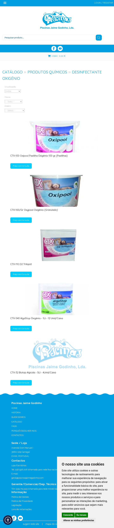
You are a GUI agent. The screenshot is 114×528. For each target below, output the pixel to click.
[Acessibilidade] (8, 520)
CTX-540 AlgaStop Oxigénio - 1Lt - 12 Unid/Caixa (36, 318)
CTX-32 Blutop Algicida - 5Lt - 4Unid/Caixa (33, 372)
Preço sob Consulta (21, 166)
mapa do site (52, 524)
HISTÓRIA (16, 412)
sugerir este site (31, 524)
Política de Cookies (20, 497)
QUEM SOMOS (18, 417)
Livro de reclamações (21, 509)
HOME (14, 408)
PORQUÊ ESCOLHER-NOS (23, 431)
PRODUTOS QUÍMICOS (47, 72)
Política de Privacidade (22, 501)
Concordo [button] (68, 515)
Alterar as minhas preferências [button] (78, 520)
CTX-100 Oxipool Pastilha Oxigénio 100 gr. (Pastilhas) (39, 155)
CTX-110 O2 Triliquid (21, 264)
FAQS (14, 426)
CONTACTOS (17, 435)
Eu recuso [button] (81, 515)
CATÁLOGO (12, 72)
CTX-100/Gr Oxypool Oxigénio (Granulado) (34, 209)
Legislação (16, 505)
